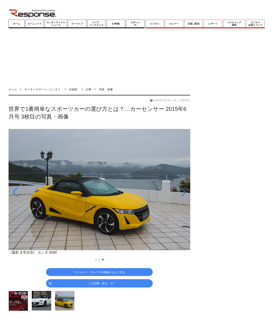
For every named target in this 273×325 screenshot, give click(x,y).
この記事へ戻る (101, 283)
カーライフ (77, 23)
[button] (36, 192)
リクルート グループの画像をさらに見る (99, 272)
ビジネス (154, 23)
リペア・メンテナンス (96, 23)
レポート (213, 23)
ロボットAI (135, 23)
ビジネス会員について (255, 23)
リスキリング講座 (234, 23)
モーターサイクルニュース (55, 23)
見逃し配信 (193, 23)
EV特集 (116, 23)
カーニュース (35, 23)
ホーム (16, 23)
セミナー (174, 23)
